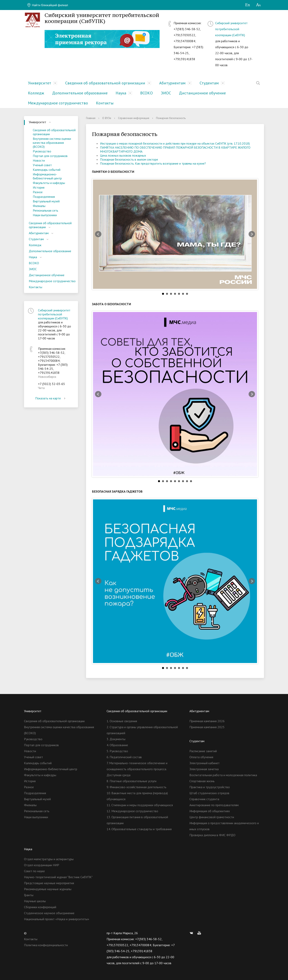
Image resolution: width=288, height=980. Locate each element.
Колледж (36, 93)
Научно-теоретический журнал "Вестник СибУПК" (58, 877)
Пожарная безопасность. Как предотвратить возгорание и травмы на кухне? (153, 163)
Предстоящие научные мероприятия (49, 883)
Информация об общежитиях (209, 811)
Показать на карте (51, 398)
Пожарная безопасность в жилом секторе (129, 159)
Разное (38, 192)
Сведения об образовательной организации (105, 83)
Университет (39, 83)
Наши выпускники (45, 215)
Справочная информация (133, 118)
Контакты (105, 103)
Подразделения (44, 197)
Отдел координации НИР (41, 865)
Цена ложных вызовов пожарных (123, 155)
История (38, 187)
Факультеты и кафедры (49, 183)
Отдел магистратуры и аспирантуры (49, 859)
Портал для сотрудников (50, 156)
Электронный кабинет (204, 763)
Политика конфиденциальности (46, 945)
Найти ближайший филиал (47, 5)
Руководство (42, 151)
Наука (121, 93)
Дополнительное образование (80, 93)
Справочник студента (204, 799)
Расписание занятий (203, 751)
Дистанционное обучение (202, 93)
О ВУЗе (106, 118)
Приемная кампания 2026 (207, 721)
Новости (39, 160)
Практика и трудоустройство (209, 787)
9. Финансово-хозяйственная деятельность (136, 787)
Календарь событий (46, 170)
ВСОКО (146, 93)
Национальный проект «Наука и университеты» (56, 919)
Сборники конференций (40, 907)
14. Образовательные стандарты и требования (139, 829)
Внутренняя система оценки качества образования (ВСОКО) (52, 143)
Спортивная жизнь (202, 781)
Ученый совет (42, 165)
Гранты (28, 895)
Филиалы (39, 206)
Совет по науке (34, 871)
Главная (90, 118)
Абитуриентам (172, 83)
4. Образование (117, 745)
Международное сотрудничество (58, 103)
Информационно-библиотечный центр (47, 176)
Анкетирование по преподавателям (214, 805)
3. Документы (116, 739)
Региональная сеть (45, 210)
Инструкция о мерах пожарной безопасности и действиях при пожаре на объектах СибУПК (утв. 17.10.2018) (175, 143)
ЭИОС (166, 93)
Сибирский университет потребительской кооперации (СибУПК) (231, 29)
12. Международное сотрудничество (132, 811)
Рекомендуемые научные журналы (47, 889)
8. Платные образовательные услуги (131, 781)
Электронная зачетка (204, 769)
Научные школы (35, 901)
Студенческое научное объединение (49, 913)
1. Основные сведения (122, 721)
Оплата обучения (201, 757)
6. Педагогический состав (124, 757)
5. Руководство (117, 751)
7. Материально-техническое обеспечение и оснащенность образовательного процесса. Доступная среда (137, 769)
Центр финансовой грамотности (211, 817)
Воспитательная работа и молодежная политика (223, 775)
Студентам (209, 83)
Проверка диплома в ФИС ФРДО (212, 835)
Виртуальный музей (46, 201)
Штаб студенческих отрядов (209, 793)
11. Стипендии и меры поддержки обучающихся (140, 805)
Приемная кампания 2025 (207, 727)
